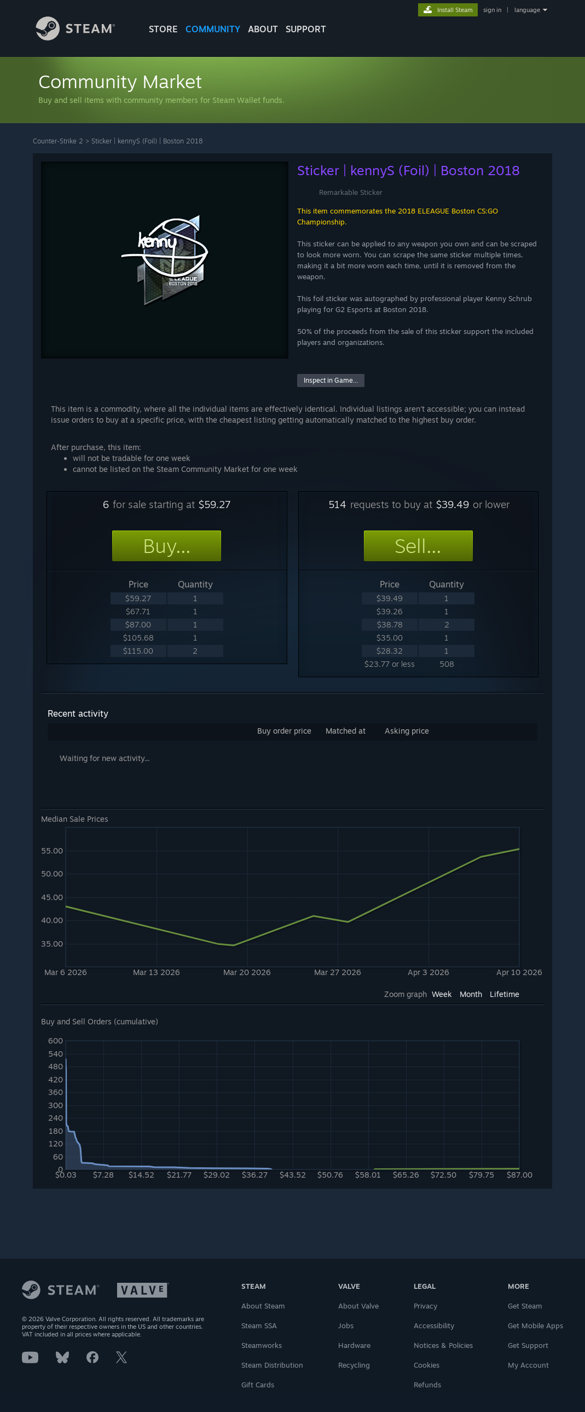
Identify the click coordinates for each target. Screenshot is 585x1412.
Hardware (354, 1345)
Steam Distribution (272, 1365)
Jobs (346, 1325)
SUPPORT (306, 29)
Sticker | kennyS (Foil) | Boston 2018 (146, 141)
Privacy (425, 1305)
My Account (528, 1365)
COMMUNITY (213, 29)
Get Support (528, 1345)
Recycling (354, 1365)
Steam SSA (259, 1325)
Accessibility (434, 1325)
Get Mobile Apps (535, 1325)
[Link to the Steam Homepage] (84, 37)
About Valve (358, 1305)
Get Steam (525, 1305)
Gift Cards (257, 1384)
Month (471, 994)
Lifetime (504, 994)
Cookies (426, 1365)
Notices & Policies (443, 1345)
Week (442, 994)
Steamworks (261, 1345)
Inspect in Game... (331, 380)
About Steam (263, 1305)
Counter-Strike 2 (58, 141)
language (527, 10)
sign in (492, 10)
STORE (163, 29)
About (263, 29)
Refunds (427, 1384)
